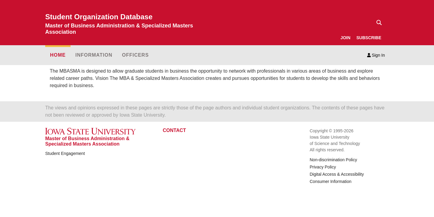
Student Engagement (65, 153)
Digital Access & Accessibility (337, 174)
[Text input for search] (377, 22)
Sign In (376, 55)
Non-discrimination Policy (333, 159)
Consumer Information (331, 181)
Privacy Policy (323, 167)
